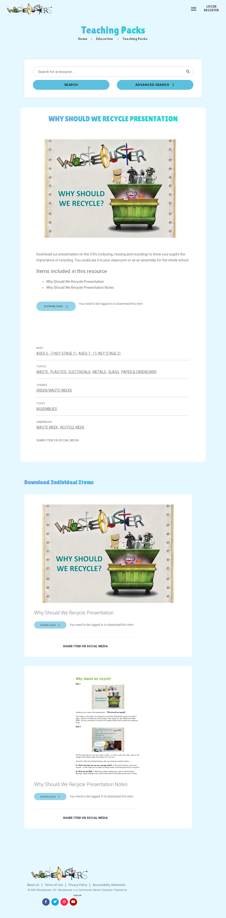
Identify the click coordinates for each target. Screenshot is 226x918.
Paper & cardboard (141, 388)
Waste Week (50, 443)
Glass (117, 388)
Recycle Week (75, 443)
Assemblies (49, 425)
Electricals (82, 388)
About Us (77, 893)
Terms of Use (97, 893)
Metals (102, 388)
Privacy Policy (122, 893)
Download (59, 317)
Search (71, 87)
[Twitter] (178, 894)
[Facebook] (168, 894)
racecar (120, 908)
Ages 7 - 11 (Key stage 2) (102, 369)
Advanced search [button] (155, 87)
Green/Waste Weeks (57, 406)
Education (104, 39)
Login (211, 6)
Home (82, 39)
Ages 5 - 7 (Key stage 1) (59, 369)
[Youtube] (196, 894)
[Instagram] (187, 894)
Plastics (61, 388)
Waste (45, 388)
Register (211, 10)
